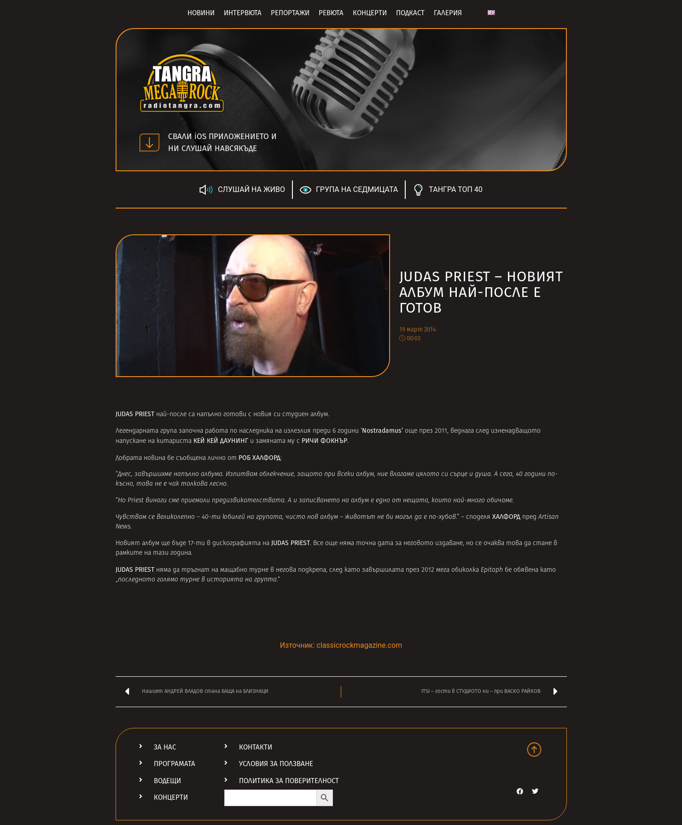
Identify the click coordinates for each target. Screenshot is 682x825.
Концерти (370, 13)
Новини (201, 13)
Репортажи (290, 13)
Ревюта (331, 13)
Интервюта (243, 13)
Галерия (448, 13)
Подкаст (410, 13)
